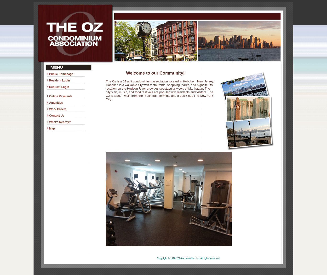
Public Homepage (61, 74)
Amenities (56, 102)
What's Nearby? (60, 122)
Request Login (59, 87)
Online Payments (60, 96)
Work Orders (57, 109)
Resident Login (59, 80)
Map (52, 128)
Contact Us (56, 115)
